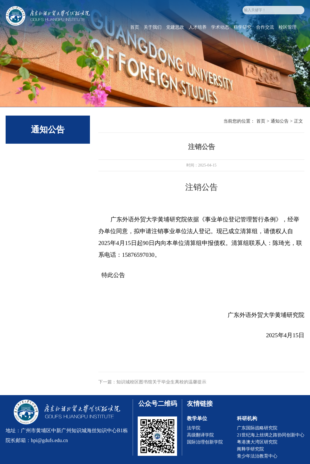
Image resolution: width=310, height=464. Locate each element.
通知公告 (280, 122)
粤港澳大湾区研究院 (257, 442)
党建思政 (175, 29)
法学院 (193, 427)
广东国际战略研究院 (257, 427)
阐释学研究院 (250, 449)
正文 (298, 122)
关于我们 (153, 29)
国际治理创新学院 (205, 442)
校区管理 (288, 29)
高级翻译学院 (200, 435)
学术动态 (220, 29)
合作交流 (265, 29)
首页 (134, 29)
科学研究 (243, 29)
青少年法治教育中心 (257, 456)
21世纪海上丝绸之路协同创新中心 (270, 435)
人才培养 (198, 29)
